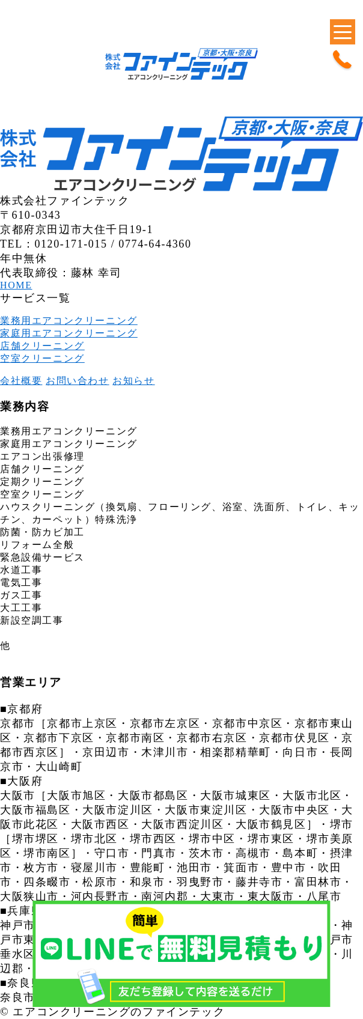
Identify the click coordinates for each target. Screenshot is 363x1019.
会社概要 (21, 381)
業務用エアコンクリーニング (69, 320)
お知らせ (133, 381)
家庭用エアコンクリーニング (69, 333)
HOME (16, 285)
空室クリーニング (42, 358)
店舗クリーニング (42, 346)
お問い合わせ (77, 381)
